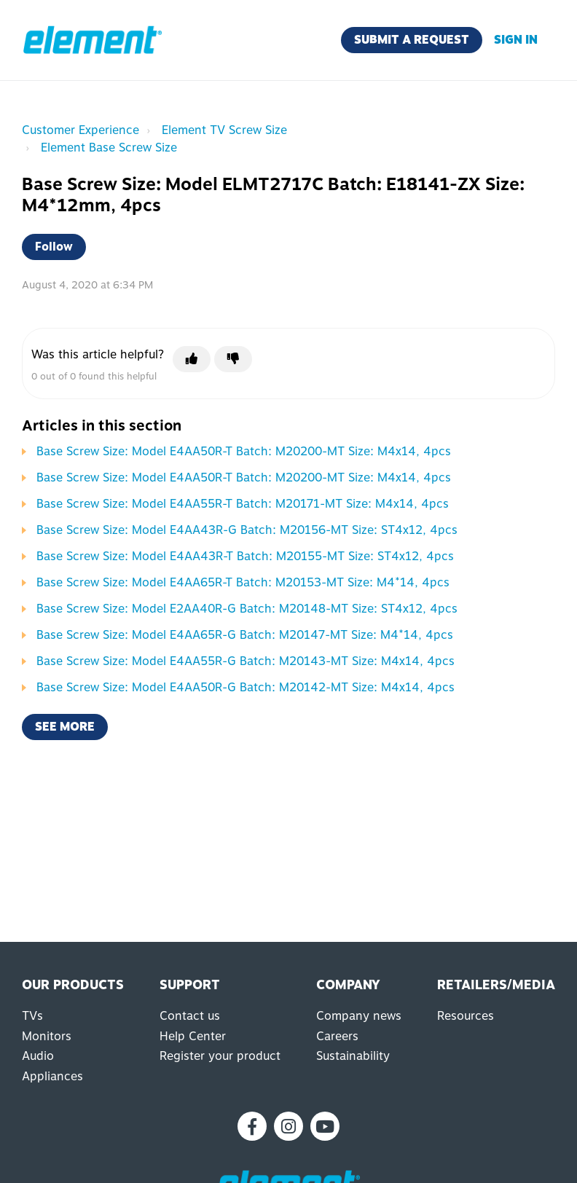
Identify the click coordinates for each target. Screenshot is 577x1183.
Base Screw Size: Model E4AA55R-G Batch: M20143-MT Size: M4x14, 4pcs (245, 661)
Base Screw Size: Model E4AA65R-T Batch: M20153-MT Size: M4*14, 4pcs (243, 582)
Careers (337, 1036)
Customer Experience (80, 130)
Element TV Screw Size (224, 130)
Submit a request (411, 40)
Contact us (190, 1016)
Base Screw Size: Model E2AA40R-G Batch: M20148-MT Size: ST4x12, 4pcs (247, 609)
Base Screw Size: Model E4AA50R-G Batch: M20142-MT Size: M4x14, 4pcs (245, 687)
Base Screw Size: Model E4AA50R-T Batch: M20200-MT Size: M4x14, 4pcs (243, 451)
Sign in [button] (516, 40)
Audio (38, 1056)
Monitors (46, 1036)
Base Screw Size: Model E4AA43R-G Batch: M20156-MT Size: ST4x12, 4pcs (247, 530)
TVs (32, 1016)
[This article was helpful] (192, 359)
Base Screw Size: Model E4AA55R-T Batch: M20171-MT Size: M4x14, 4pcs (242, 504)
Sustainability (353, 1056)
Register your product (220, 1056)
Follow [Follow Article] (54, 247)
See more (65, 727)
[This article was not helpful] (233, 359)
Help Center (193, 1036)
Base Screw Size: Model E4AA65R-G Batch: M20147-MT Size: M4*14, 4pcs (244, 635)
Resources (465, 1016)
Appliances (52, 1076)
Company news (358, 1016)
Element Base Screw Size (109, 147)
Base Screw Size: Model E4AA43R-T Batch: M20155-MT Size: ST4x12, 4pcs (245, 556)
